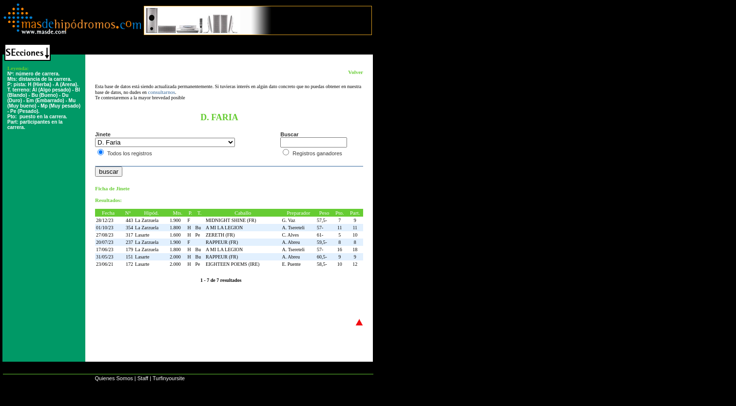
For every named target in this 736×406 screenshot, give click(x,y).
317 (129, 235)
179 (129, 249)
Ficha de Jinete (112, 188)
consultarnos (161, 92)
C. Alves (290, 235)
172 (129, 264)
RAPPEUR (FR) (222, 242)
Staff (142, 378)
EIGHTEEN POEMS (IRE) (233, 264)
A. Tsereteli (293, 227)
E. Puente (291, 264)
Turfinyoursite (169, 378)
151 (129, 256)
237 (129, 242)
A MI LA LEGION (224, 227)
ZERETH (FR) (220, 235)
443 (129, 220)
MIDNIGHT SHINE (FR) (231, 220)
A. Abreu (291, 242)
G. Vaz (288, 220)
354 (129, 227)
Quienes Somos (114, 378)
